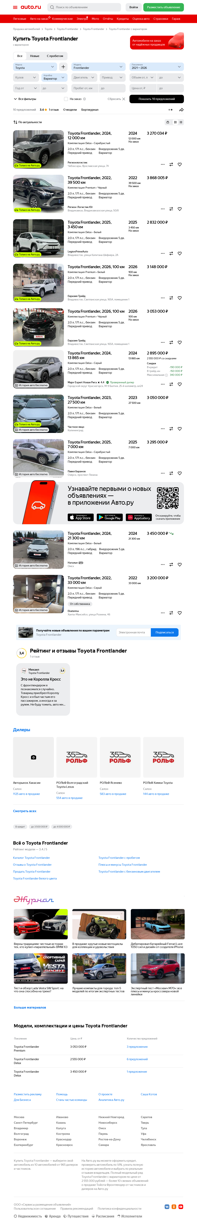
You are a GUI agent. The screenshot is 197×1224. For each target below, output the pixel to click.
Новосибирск (107, 1122)
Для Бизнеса (22, 1100)
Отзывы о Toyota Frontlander (32, 864)
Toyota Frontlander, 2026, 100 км (96, 267)
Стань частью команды (71, 1100)
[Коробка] (54, 77)
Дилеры (21, 729)
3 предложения (137, 1046)
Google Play (110, 517)
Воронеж (20, 1139)
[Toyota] (35, 67)
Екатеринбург (23, 1145)
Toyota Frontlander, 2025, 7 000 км (90, 444)
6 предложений (137, 1059)
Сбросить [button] (117, 99)
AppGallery (139, 517)
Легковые (19, 19)
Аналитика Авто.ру (111, 1100)
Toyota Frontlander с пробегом (119, 858)
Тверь (145, 1122)
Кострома (63, 1134)
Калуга (61, 1128)
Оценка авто (141, 19)
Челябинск (148, 1139)
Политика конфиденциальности (119, 1208)
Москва (19, 1117)
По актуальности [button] (27, 122)
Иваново (62, 1117)
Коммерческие (62, 19)
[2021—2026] (156, 67)
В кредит (20, 826)
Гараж (176, 19)
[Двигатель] (84, 77)
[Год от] (26, 88)
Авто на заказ (40, 18)
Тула (144, 1128)
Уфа (143, 1134)
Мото (95, 19)
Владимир (21, 1128)
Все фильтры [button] (24, 99)
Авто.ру (30, 7)
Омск (102, 1128)
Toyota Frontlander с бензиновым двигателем (129, 871)
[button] (181, 109)
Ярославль (148, 1145)
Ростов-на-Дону (109, 1139)
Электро (82, 19)
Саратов (146, 1117)
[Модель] (98, 67)
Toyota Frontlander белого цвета (35, 878)
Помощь (62, 1094)
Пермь (103, 1134)
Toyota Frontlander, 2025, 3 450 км (90, 224)
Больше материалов (30, 1007)
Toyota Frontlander (67, 29)
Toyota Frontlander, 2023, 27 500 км (90, 400)
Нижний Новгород (111, 1117)
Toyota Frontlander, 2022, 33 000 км (90, 580)
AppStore (81, 517)
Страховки (161, 19)
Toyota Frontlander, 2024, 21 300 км (90, 535)
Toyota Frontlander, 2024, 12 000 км (90, 135)
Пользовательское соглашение (35, 1208)
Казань (61, 1122)
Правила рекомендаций (76, 1208)
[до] (170, 77)
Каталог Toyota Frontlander (31, 858)
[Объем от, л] (142, 77)
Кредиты (123, 19)
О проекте (105, 1094)
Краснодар (63, 1139)
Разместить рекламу (28, 1094)
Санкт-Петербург (26, 1122)
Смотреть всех (24, 811)
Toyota (48, 29)
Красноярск (64, 1145)
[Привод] (113, 77)
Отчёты (108, 19)
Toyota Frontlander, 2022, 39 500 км (90, 180)
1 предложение (137, 1071)
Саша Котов (149, 1094)
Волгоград (21, 1134)
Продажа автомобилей (26, 29)
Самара (103, 1145)
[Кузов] (26, 77)
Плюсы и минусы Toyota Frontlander (122, 864)
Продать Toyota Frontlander (31, 871)
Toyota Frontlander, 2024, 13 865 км (90, 355)
